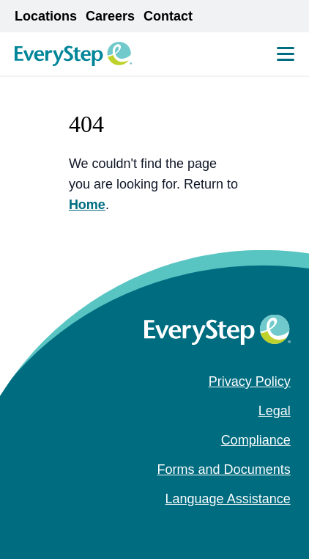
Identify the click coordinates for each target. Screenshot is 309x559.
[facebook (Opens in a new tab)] (236, 528)
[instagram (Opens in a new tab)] (260, 528)
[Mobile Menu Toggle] (285, 54)
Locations (46, 16)
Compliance (256, 440)
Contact (168, 16)
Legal (274, 410)
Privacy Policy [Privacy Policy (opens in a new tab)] (250, 381)
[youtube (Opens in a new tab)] (283, 528)
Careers (110, 16)
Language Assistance (228, 499)
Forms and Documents (224, 469)
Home (87, 204)
